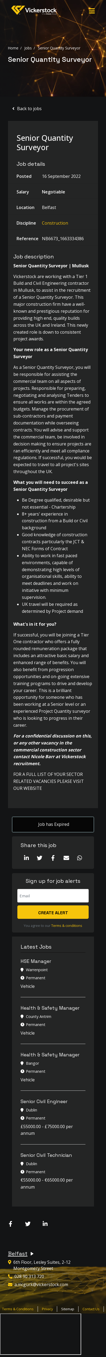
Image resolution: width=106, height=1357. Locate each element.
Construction (55, 223)
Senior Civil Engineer (44, 1101)
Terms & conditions (66, 925)
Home (13, 48)
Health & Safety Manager (50, 1008)
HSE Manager (36, 961)
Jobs (28, 48)
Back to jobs (29, 108)
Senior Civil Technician (46, 1155)
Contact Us (91, 1308)
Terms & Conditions (18, 1308)
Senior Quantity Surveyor (59, 48)
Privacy (47, 1308)
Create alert (53, 913)
